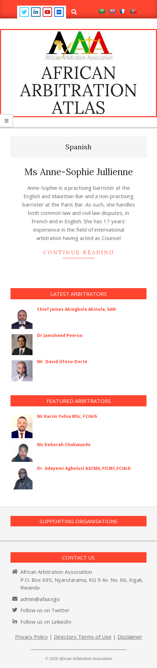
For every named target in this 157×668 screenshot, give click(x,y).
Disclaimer (129, 636)
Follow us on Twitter (45, 610)
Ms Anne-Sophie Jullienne (78, 172)
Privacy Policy (31, 636)
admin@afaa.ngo (40, 598)
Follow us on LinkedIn (45, 621)
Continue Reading (78, 252)
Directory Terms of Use (83, 636)
